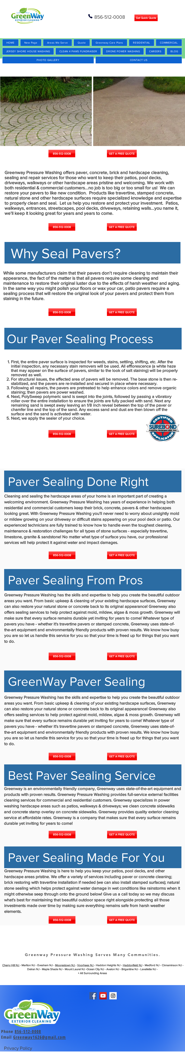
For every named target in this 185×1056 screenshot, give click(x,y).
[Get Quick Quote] (146, 18)
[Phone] (90, 16)
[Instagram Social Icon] (113, 995)
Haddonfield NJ (132, 965)
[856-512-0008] (61, 153)
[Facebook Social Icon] (93, 995)
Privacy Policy (18, 1048)
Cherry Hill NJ (11, 965)
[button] (92, 111)
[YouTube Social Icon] (103, 995)
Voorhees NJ (85, 965)
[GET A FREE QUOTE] (122, 153)
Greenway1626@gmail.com (39, 1037)
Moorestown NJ (65, 965)
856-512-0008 (28, 1031)
